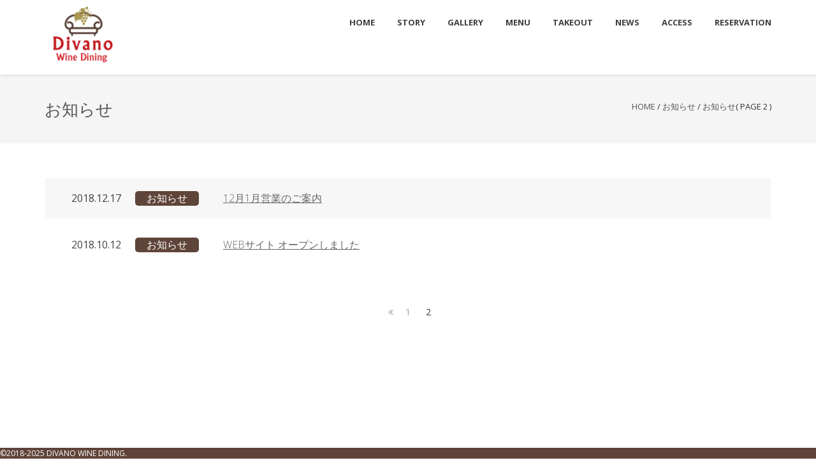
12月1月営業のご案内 (272, 198)
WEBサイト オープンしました (291, 245)
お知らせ (679, 106)
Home (643, 106)
